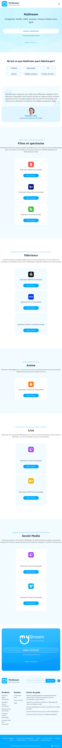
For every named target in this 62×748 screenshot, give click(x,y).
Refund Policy (46, 740)
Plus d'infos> (31, 176)
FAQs (15, 703)
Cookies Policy (21, 740)
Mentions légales (8, 738)
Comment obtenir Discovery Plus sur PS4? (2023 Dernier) (42, 711)
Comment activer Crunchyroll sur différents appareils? (41, 714)
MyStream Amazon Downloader (5, 715)
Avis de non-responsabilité (25, 738)
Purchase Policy (34, 740)
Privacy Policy (47, 738)
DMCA (38, 738)
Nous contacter (18, 700)
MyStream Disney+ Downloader (5, 704)
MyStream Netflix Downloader (5, 697)
